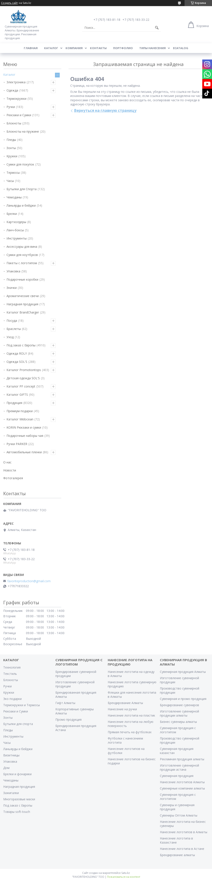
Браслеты (13, 329)
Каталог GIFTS (17, 394)
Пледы (11, 140)
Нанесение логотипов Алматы (182, 782)
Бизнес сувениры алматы (178, 722)
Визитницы (11, 755)
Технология (12, 667)
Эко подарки (12, 699)
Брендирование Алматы (125, 703)
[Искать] (157, 27)
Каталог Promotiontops (23, 370)
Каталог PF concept (20, 386)
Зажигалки (11, 793)
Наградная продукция (22, 304)
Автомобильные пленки (24, 452)
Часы (10, 181)
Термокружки (16, 98)
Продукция (14, 403)
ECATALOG (180, 48)
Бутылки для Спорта (21, 189)
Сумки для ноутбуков (22, 255)
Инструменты (16, 238)
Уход (10, 337)
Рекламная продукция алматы (182, 759)
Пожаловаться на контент (123, 877)
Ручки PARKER (16, 444)
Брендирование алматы (177, 855)
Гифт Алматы (65, 703)
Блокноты (13, 123)
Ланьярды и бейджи (21, 205)
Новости (9, 470)
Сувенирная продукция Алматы (183, 672)
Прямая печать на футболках (129, 732)
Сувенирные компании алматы (182, 788)
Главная (31, 48)
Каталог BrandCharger (22, 312)
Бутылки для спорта (18, 724)
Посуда (11, 320)
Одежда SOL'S (16, 362)
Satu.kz (125, 873)
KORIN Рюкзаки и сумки (23, 427)
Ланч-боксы (15, 230)
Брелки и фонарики (17, 774)
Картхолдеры (16, 222)
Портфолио (123, 48)
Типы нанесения (152, 48)
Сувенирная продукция (176, 776)
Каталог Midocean (19, 419)
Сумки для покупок (20, 164)
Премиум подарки (19, 411)
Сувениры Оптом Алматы (178, 815)
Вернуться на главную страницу (105, 110)
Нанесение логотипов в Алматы (183, 832)
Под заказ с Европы (20, 345)
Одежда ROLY (16, 353)
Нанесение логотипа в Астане (182, 849)
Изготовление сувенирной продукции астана (179, 767)
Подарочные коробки (22, 279)
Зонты (11, 148)
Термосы (13, 172)
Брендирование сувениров (179, 705)
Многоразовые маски (19, 799)
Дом (6, 768)
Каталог (51, 48)
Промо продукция (68, 719)
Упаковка (13, 271)
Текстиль (10, 674)
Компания (74, 48)
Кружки (11, 156)
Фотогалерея (13, 478)
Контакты (98, 48)
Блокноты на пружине (22, 131)
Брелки (11, 214)
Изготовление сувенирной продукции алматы (179, 713)
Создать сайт (9, 3)
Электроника (16, 82)
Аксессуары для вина (21, 246)
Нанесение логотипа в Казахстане (176, 840)
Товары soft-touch (16, 812)
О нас (7, 462)
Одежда (12, 90)
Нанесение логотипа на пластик (131, 715)
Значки (11, 288)
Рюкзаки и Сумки (18, 115)
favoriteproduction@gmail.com (29, 581)
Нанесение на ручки (122, 709)
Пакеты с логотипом (21, 263)
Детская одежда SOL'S (23, 378)
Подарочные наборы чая (24, 436)
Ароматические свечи (22, 296)
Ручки (10, 107)
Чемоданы (14, 197)
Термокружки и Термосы (21, 705)
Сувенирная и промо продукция (183, 699)
